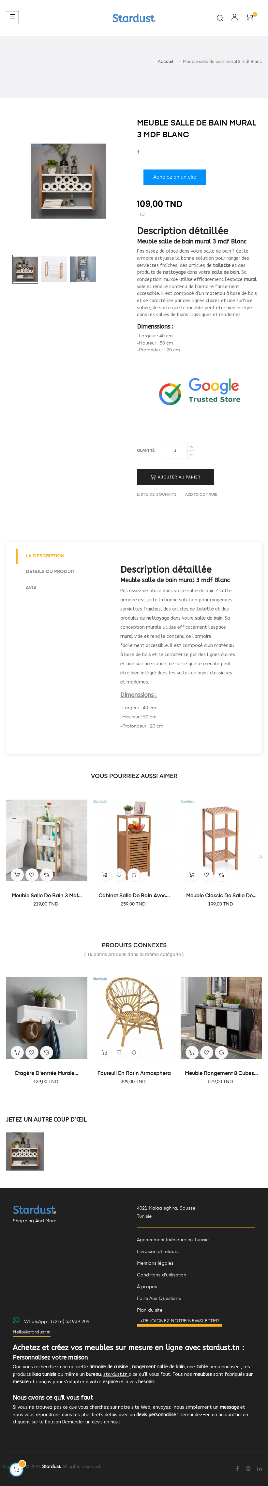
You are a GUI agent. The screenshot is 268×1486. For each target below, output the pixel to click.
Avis (31, 587)
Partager (138, 152)
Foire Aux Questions (159, 1298)
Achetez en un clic (174, 177)
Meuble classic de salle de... (221, 896)
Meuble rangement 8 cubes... (221, 1073)
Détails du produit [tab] (50, 571)
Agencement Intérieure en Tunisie (173, 1240)
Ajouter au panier (175, 477)
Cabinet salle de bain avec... (134, 896)
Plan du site (149, 1310)
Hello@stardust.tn (32, 1332)
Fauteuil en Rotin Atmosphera (134, 1073)
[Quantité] (175, 451)
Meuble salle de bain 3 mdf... (47, 896)
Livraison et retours (158, 1251)
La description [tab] (45, 556)
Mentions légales (155, 1263)
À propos (147, 1287)
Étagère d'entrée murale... (46, 1073)
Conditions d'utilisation (161, 1275)
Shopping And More (34, 1221)
